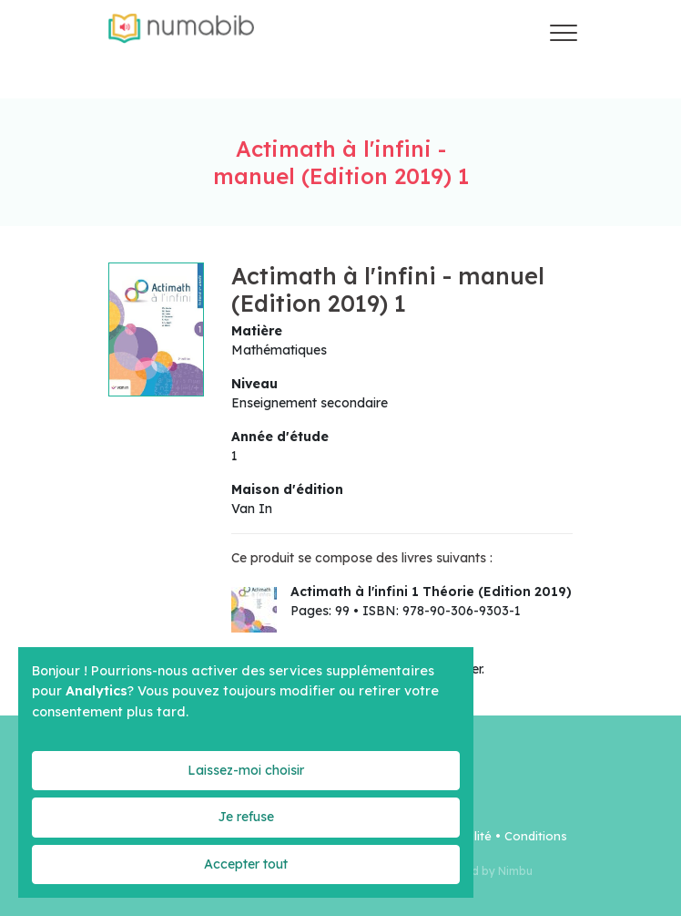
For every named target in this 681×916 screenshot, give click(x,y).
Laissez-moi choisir (246, 770)
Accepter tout (246, 864)
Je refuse (246, 816)
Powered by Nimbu (482, 871)
